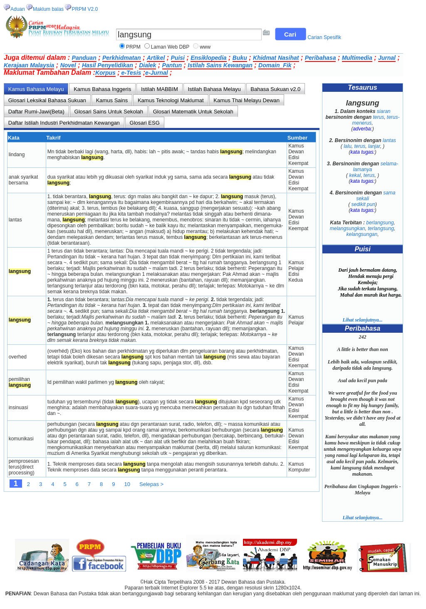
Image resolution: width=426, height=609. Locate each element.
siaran (384, 111)
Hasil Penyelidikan (107, 65)
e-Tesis (130, 72)
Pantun (172, 65)
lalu (348, 146)
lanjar (374, 146)
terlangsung (381, 228)
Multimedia (357, 57)
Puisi (178, 57)
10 (127, 484)
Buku (240, 57)
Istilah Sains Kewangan (220, 65)
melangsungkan (347, 228)
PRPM (133, 47)
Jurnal (387, 57)
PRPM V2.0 (85, 9)
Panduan (84, 57)
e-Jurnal (156, 72)
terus (378, 117)
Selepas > (151, 484)
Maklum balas (48, 9)
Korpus (105, 72)
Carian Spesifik (324, 37)
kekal (355, 175)
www (205, 47)
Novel (68, 65)
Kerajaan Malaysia (29, 65)
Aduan (17, 9)
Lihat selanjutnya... (362, 320)
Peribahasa (320, 57)
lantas (389, 140)
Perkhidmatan (121, 57)
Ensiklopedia (208, 57)
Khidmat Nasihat (276, 57)
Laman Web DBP (170, 47)
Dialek (147, 65)
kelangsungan (361, 234)
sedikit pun (363, 204)
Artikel (156, 57)
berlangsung (380, 223)
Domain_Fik (274, 65)
